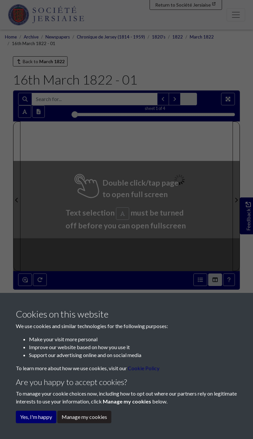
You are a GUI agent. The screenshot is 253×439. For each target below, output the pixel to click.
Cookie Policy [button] (143, 368)
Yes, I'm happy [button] (36, 417)
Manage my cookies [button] (84, 417)
